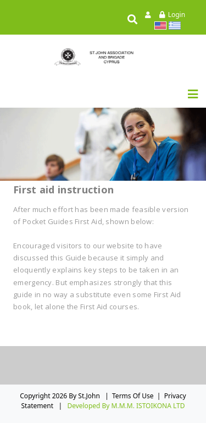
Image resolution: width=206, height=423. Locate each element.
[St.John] (103, 57)
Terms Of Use (133, 395)
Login (176, 14)
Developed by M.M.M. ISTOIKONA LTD (126, 405)
